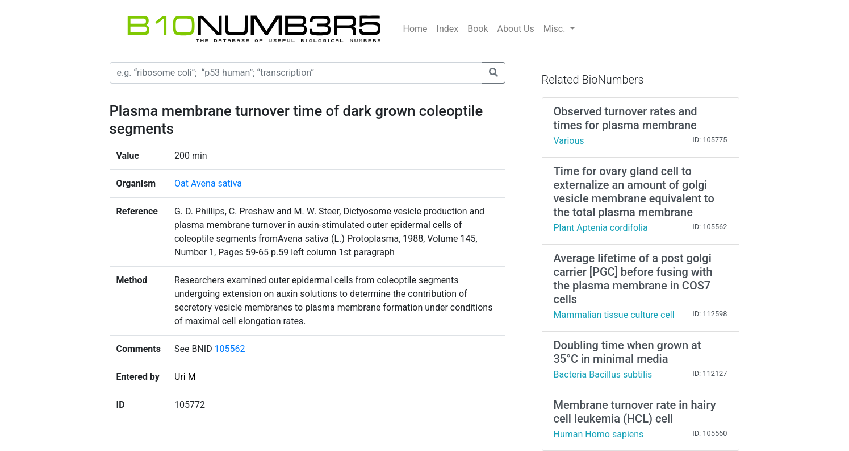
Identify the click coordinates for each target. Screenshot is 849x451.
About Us (515, 28)
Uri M (185, 376)
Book (477, 28)
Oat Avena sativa (208, 183)
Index (448, 28)
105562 (230, 349)
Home (415, 28)
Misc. (555, 28)
